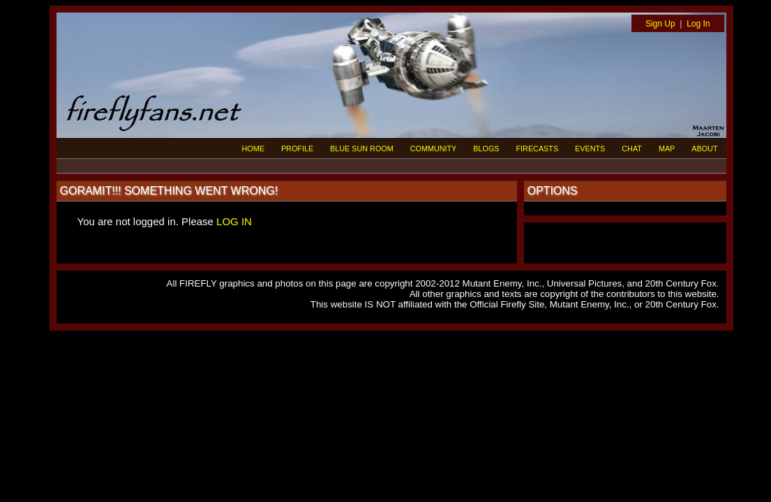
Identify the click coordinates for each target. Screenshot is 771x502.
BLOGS (486, 148)
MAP (667, 148)
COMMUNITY (433, 148)
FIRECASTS (537, 148)
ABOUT (704, 148)
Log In (698, 24)
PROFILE (297, 148)
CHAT (632, 148)
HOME (253, 148)
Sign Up (660, 24)
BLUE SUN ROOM (362, 148)
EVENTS (590, 148)
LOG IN (234, 221)
